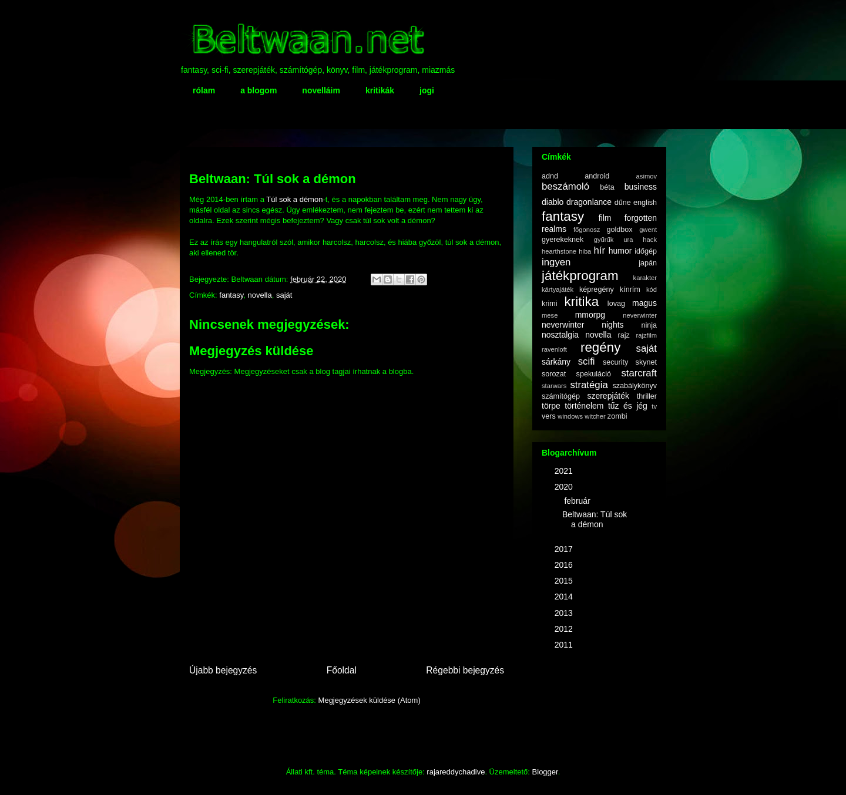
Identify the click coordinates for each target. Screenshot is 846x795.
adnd (550, 176)
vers (549, 416)
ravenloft (554, 349)
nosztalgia (560, 334)
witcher (595, 416)
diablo (552, 202)
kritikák (379, 90)
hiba (585, 251)
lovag (616, 303)
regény (600, 347)
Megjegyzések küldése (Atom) (369, 700)
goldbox (619, 229)
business (641, 186)
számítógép (561, 396)
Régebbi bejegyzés (465, 670)
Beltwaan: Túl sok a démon (594, 519)
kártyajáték (557, 289)
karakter (645, 277)
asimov (646, 176)
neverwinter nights (583, 324)
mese (550, 315)
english (645, 202)
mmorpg (590, 314)
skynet (646, 362)
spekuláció (594, 374)
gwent (648, 229)
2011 (565, 644)
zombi (617, 416)
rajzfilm (646, 335)
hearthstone (559, 251)
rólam (204, 90)
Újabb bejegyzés (223, 670)
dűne (623, 202)
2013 (565, 613)
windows (570, 416)
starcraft (639, 373)
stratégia (588, 384)
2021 (565, 471)
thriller (647, 396)
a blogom (258, 90)
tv (654, 406)
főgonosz (586, 229)
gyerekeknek (562, 239)
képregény (596, 289)
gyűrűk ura (613, 239)
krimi (550, 303)
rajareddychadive (456, 771)
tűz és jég (627, 405)
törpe (551, 405)
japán (648, 263)
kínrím (630, 289)
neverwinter (640, 315)
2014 (565, 596)
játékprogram (580, 275)
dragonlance (589, 202)
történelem (584, 405)
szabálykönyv (634, 386)
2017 (565, 549)
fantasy (231, 295)
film (605, 218)
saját (284, 295)
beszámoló (565, 186)
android (597, 176)
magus (644, 303)
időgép (645, 251)
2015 (565, 580)
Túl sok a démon (294, 199)
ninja (649, 325)
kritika (582, 301)
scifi (586, 361)
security (615, 362)
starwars (554, 385)
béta (607, 187)
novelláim (321, 90)
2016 (565, 565)
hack (650, 239)
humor (620, 250)
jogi (426, 90)
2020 (565, 486)
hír (599, 250)
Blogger (545, 771)
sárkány (556, 361)
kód (651, 289)
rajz (624, 335)
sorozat (554, 374)
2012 (565, 629)
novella (259, 295)
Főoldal (342, 670)
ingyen (556, 262)
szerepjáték (608, 395)
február (578, 501)
